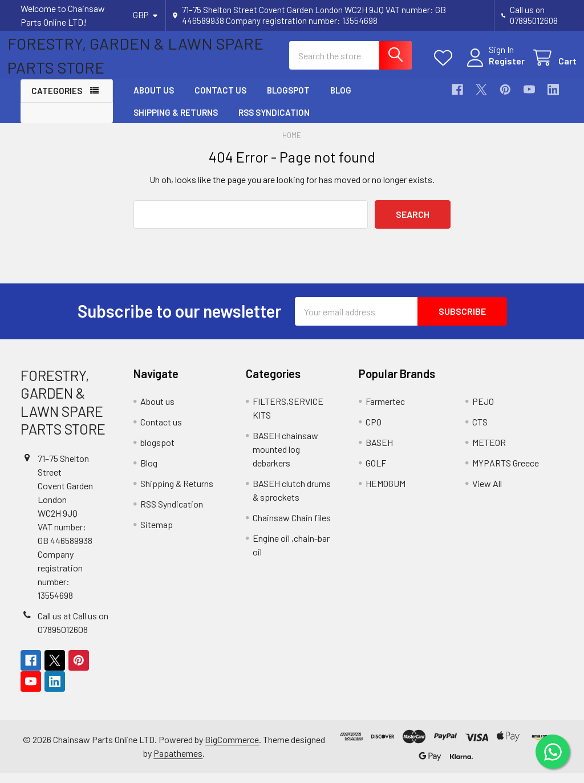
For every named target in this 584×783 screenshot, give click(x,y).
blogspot (288, 100)
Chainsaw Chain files (292, 527)
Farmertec (385, 410)
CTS (480, 431)
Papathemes (177, 762)
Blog (340, 100)
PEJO (483, 410)
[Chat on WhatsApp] (553, 752)
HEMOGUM (385, 493)
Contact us (220, 100)
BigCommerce (232, 749)
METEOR (489, 452)
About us (153, 100)
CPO (374, 431)
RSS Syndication (274, 122)
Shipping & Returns (175, 122)
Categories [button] (56, 101)
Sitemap (156, 534)
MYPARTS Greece (505, 472)
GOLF (376, 472)
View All (487, 493)
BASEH (379, 452)
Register (494, 67)
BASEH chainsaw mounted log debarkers (285, 459)
